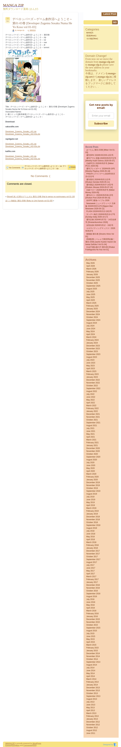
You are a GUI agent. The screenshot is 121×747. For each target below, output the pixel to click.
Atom (17, 745)
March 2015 (91, 645)
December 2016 (93, 585)
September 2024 (93, 320)
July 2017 (90, 565)
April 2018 (90, 539)
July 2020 (90, 462)
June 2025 (90, 294)
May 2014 (90, 673)
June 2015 (90, 636)
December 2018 (93, 517)
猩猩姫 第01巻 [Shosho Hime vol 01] (99, 235)
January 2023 (92, 377)
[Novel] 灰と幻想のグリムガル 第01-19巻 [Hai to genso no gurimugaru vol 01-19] (41, 196)
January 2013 (92, 719)
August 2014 (91, 665)
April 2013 (90, 710)
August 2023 (91, 357)
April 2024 (90, 334)
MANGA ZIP (10, 743)
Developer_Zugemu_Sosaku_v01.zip (20, 131)
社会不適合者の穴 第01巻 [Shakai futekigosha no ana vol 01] (100, 248)
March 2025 (91, 303)
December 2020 (93, 448)
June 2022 (90, 397)
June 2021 (90, 431)
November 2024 (93, 314)
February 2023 (92, 374)
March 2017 (91, 576)
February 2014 (92, 682)
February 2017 (92, 579)
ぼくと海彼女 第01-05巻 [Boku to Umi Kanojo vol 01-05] (28, 201)
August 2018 (91, 528)
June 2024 (90, 329)
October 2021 (92, 420)
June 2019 (90, 499)
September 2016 (93, 594)
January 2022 (92, 411)
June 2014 (90, 670)
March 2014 (91, 679)
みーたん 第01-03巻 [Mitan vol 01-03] (100, 151)
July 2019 (90, 497)
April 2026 (90, 266)
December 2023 (93, 346)
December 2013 (93, 688)
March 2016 (91, 611)
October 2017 (92, 556)
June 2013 (90, 705)
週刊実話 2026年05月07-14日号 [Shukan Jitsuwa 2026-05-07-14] (99, 186)
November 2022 (93, 383)
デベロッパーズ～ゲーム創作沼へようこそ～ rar (43, 166)
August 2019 (91, 494)
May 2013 (90, 707)
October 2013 (92, 693)
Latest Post (109, 14)
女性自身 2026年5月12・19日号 (99, 225)
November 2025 (93, 280)
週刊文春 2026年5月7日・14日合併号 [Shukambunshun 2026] (100, 220)
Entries (8, 745)
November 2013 (93, 690)
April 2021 (90, 437)
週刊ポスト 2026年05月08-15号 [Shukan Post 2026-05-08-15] (99, 196)
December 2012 (93, 722)
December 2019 (93, 482)
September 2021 (93, 423)
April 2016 (90, 608)
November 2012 (93, 725)
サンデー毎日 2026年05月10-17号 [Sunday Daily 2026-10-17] (100, 215)
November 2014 (93, 656)
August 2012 (91, 730)
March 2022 (91, 405)
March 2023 (91, 371)
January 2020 (92, 480)
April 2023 (90, 368)
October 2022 (92, 386)
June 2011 (90, 733)
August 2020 (91, 460)
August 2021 (91, 425)
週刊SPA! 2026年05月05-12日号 (100, 155)
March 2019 (91, 508)
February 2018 (92, 545)
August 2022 (91, 391)
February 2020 (92, 477)
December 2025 (93, 277)
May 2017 (90, 571)
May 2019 (90, 502)
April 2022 (90, 403)
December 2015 (93, 619)
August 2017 (91, 562)
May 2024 (90, 331)
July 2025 (90, 291)
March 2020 (91, 474)
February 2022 (92, 408)
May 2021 (90, 434)
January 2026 (92, 274)
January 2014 (92, 685)
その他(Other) (92, 39)
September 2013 (93, 696)
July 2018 (90, 531)
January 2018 (92, 548)
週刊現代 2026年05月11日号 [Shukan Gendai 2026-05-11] (97, 180)
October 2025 (92, 283)
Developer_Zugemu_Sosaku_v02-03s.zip (22, 134)
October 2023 (92, 351)
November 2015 (93, 622)
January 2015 (92, 650)
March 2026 (91, 269)
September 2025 (93, 286)
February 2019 (92, 511)
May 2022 (90, 400)
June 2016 (90, 602)
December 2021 (93, 414)
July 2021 (90, 428)
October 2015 (92, 625)
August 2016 (91, 596)
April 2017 (90, 574)
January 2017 (92, 582)
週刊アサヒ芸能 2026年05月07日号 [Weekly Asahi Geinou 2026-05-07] (100, 159)
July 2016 (90, 599)
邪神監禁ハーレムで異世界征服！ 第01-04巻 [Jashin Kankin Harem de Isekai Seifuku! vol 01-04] (100, 242)
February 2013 (92, 716)
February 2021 (92, 442)
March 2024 (91, 337)
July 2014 (90, 668)
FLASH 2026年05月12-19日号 (99, 211)
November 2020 (93, 451)
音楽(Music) (91, 36)
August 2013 (91, 699)
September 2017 (93, 559)
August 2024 (91, 323)
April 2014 (90, 676)
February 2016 (92, 613)
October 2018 (92, 522)
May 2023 (90, 366)
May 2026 (90, 263)
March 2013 (91, 713)
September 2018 (93, 525)
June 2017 (90, 568)
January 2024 (92, 343)
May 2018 (90, 537)
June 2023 (90, 363)
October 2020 (92, 454)
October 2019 (92, 488)
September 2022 (93, 388)
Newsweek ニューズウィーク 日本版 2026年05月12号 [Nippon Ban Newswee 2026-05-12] (100, 206)
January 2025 (92, 309)
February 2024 (92, 340)
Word (35, 743)
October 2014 (92, 659)
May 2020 (90, 468)
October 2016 (92, 591)
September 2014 (93, 662)
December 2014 (93, 653)
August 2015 (91, 631)
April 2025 (90, 300)
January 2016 (92, 616)
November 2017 (93, 554)
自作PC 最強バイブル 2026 (97, 200)
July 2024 (90, 326)
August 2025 (91, 289)
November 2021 (93, 417)
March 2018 (91, 542)
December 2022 (93, 380)
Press (39, 743)
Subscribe (101, 123)
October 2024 (92, 317)
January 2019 (92, 514)
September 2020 (93, 457)
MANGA (33, 30)
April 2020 (90, 471)
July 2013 (90, 702)
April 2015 (90, 642)
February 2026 (92, 272)
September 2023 (93, 354)
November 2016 (93, 588)
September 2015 (93, 628)
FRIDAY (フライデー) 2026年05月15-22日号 (100, 175)
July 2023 (90, 360)
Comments (27, 745)
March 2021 (91, 440)
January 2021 (92, 445)
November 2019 (93, 485)
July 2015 (90, 633)
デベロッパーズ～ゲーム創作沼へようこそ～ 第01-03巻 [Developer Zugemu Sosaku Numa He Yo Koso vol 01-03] (42, 23)
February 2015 (92, 648)
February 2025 (92, 306)
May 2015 (90, 639)
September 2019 (93, 491)
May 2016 (90, 605)
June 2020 (90, 465)
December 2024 (93, 311)
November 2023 (93, 348)
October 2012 (92, 727)
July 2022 (90, 394)
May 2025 (90, 297)
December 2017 (93, 551)
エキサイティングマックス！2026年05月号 (100, 229)
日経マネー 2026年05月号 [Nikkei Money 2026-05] (100, 191)
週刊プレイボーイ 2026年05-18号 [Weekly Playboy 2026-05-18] (100, 169)
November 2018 (93, 519)
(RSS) (13, 745)
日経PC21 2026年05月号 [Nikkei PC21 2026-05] (99, 164)
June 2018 (90, 534)
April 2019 (90, 505)
